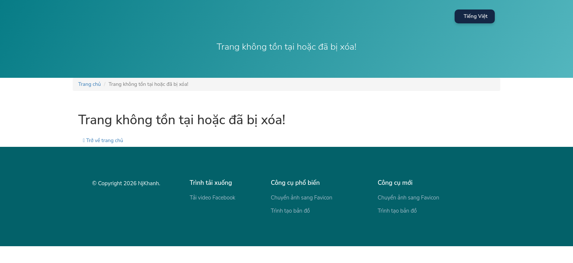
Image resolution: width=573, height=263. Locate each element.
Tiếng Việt (475, 16)
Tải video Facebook (212, 197)
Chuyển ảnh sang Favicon (301, 197)
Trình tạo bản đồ (290, 210)
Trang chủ (89, 84)
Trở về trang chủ (103, 140)
